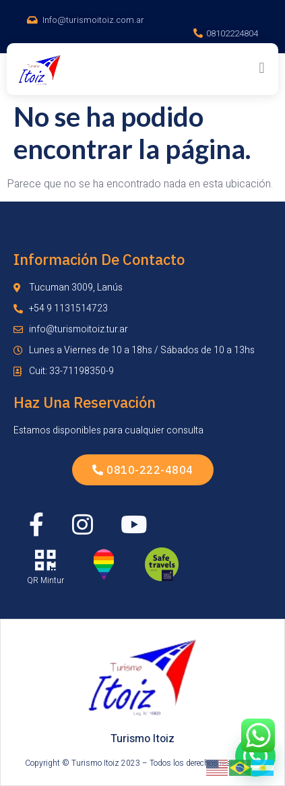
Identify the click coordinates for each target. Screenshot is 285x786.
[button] (261, 68)
